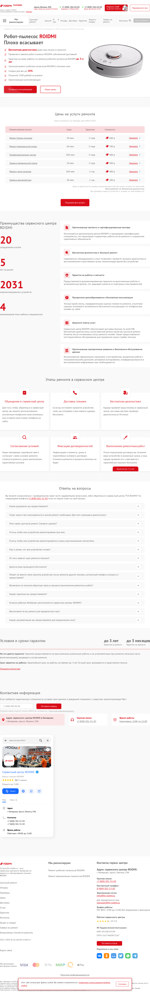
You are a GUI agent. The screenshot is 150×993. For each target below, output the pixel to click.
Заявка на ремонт (107, 20)
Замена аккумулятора (20, 180)
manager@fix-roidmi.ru (108, 902)
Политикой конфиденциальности (61, 711)
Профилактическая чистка (22, 154)
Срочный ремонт (33, 20)
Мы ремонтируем (13, 20)
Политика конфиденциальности (75, 975)
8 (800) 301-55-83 (106, 888)
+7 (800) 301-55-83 (71, 7)
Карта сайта (6, 950)
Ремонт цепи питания (20, 171)
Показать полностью (10, 668)
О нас (56, 20)
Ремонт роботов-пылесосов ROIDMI (66, 870)
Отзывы (63, 21)
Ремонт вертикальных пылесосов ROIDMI (69, 876)
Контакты (123, 21)
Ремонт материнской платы (23, 146)
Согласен (122, 984)
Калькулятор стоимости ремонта (16, 932)
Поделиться (99, 955)
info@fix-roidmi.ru (106, 895)
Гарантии (83, 21)
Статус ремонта (142, 20)
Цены (48, 21)
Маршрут (10, 791)
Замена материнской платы (23, 163)
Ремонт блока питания (20, 138)
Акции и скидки (92, 20)
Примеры (5, 892)
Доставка (73, 21)
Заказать (135, 137)
